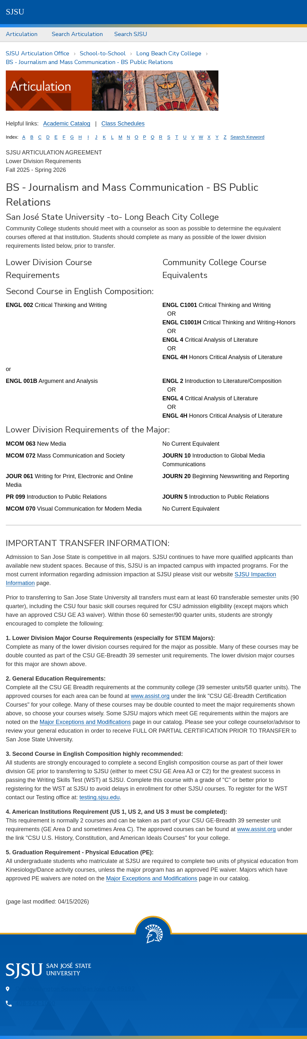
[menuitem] (23, 34)
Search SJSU (130, 34)
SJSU (15, 11)
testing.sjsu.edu (99, 797)
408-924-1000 (35, 1003)
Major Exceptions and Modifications (85, 722)
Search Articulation (77, 34)
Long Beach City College (168, 53)
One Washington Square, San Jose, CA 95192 (75, 989)
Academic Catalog (66, 123)
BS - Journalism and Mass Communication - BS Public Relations (89, 62)
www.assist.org (150, 696)
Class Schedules (123, 123)
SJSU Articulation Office (37, 53)
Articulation (21, 34)
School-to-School (103, 53)
